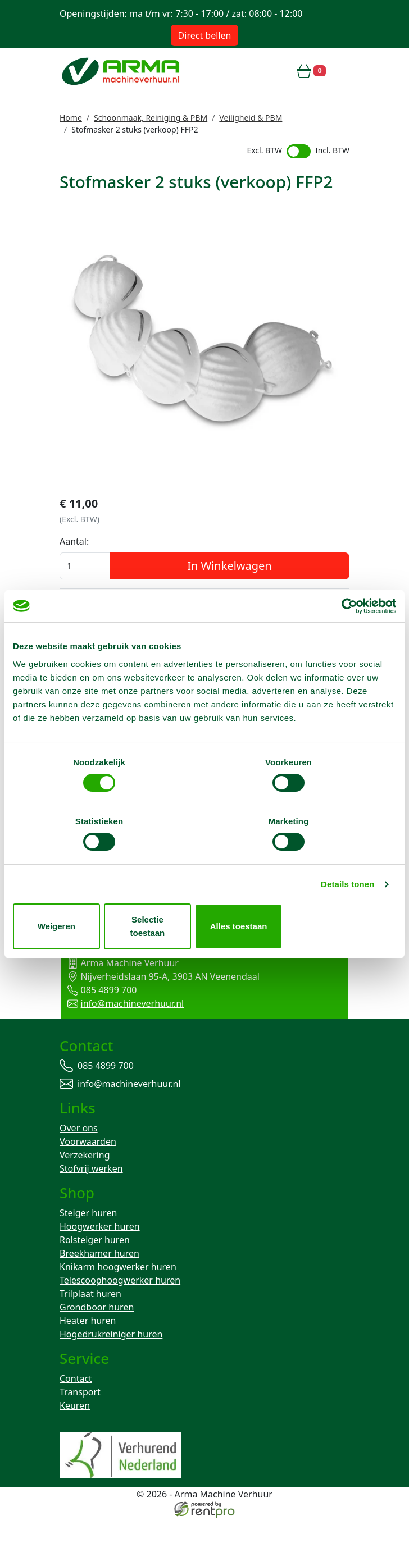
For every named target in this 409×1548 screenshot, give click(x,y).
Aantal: (74, 565)
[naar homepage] (122, 71)
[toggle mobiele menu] (342, 71)
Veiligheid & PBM (250, 117)
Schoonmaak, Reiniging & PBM (150, 117)
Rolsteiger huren (95, 1268)
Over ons (79, 1155)
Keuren (75, 1435)
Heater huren (88, 1349)
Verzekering (85, 1182)
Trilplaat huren (90, 1322)
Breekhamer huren (99, 1282)
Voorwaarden (88, 1168)
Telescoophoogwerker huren (120, 1309)
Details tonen (347, 861)
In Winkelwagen (229, 589)
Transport (80, 1421)
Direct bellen (204, 35)
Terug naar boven (204, 952)
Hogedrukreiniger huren (111, 1363)
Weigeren (75, 897)
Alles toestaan (333, 897)
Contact (76, 1408)
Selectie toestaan (204, 897)
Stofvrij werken (91, 1195)
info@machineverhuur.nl (124, 1028)
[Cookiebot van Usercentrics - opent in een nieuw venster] (347, 642)
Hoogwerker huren (100, 1255)
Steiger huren (88, 1241)
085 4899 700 (100, 1014)
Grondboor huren (97, 1336)
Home (71, 117)
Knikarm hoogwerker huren (118, 1295)
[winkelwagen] (311, 70)
